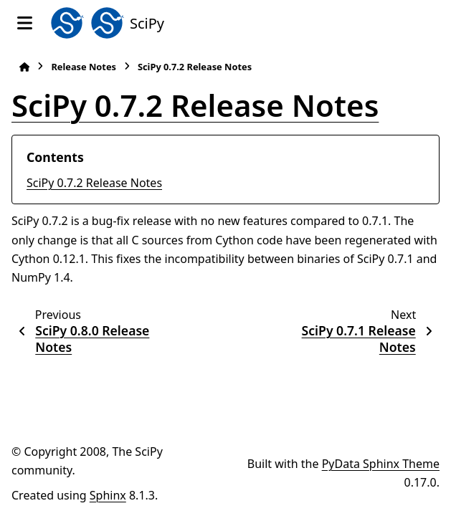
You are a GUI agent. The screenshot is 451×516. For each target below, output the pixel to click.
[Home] (24, 67)
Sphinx (108, 495)
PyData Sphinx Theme (381, 464)
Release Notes (83, 66)
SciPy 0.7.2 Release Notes (94, 183)
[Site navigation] (24, 23)
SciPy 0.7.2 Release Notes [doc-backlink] (195, 105)
